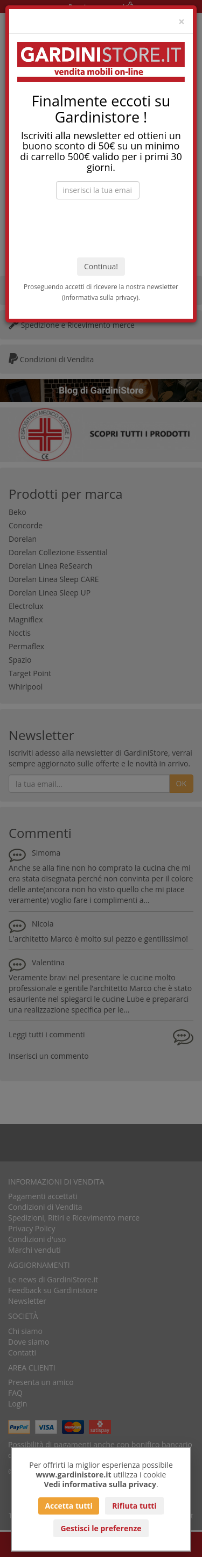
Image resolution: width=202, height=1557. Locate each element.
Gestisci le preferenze (100, 1528)
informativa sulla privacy (100, 297)
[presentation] (101, 228)
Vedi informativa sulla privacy (100, 1484)
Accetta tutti (68, 1506)
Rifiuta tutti (134, 1506)
